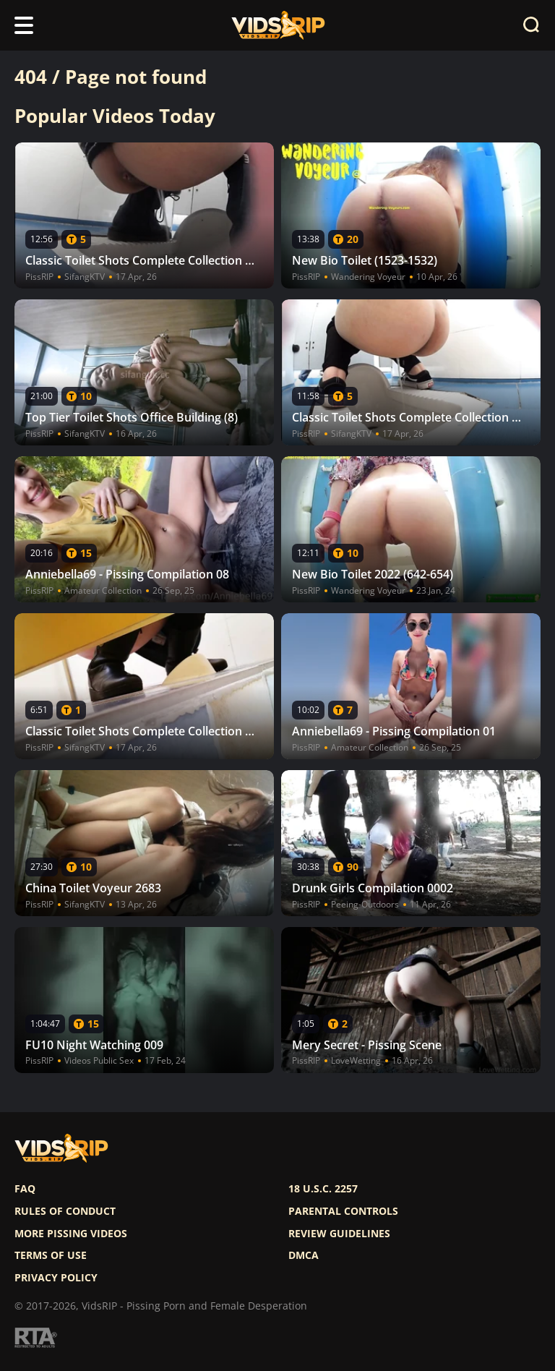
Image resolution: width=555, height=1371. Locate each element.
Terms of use (50, 1255)
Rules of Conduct (65, 1211)
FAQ (24, 1188)
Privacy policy (56, 1277)
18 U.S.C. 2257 (323, 1188)
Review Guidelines (339, 1233)
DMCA (303, 1255)
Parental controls (343, 1211)
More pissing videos (70, 1233)
